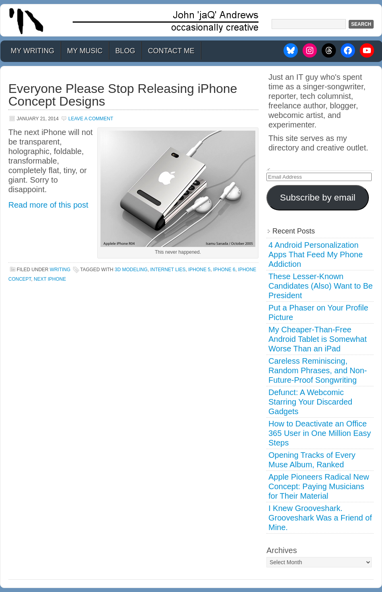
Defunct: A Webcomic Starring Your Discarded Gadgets (310, 402)
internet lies (167, 269)
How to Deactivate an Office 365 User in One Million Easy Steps (319, 433)
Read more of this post (48, 205)
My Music (85, 51)
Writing (60, 269)
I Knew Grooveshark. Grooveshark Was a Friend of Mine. (320, 518)
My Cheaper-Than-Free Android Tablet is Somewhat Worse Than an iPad (317, 339)
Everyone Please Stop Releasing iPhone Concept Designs (122, 94)
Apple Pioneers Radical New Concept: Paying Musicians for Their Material (318, 486)
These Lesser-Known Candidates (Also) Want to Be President (320, 286)
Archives (281, 550)
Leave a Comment (90, 118)
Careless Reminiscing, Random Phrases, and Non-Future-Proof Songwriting (317, 370)
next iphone (50, 279)
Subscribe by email (317, 197)
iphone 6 (224, 269)
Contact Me (171, 51)
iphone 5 (199, 269)
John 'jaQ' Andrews (191, 20)
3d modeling (131, 269)
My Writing (32, 51)
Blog (125, 51)
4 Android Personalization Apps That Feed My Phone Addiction (315, 254)
